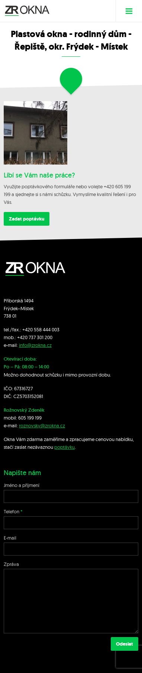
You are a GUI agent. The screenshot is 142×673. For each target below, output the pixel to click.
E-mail (10, 538)
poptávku (64, 447)
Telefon (11, 511)
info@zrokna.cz (35, 345)
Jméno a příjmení (21, 485)
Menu (131, 11)
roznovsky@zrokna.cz (42, 425)
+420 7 (24, 337)
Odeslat (124, 644)
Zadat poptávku (26, 219)
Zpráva (11, 564)
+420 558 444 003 (40, 329)
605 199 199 (30, 418)
